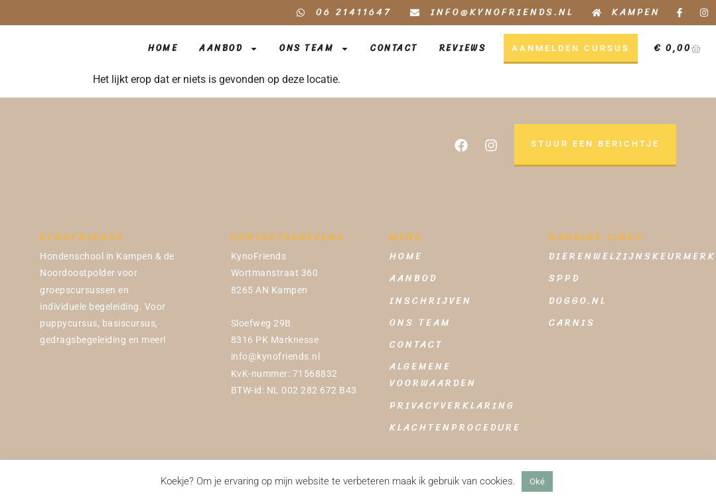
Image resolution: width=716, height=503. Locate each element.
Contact (394, 48)
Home (163, 48)
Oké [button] (537, 481)
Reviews (462, 48)
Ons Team (314, 48)
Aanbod (228, 48)
